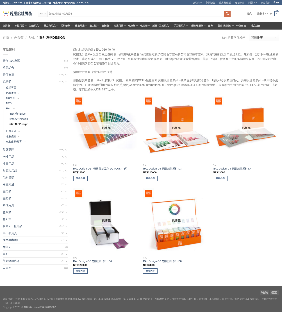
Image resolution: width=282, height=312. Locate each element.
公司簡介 (197, 2)
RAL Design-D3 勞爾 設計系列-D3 (162, 168)
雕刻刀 (7, 247)
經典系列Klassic (19, 118)
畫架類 (106, 25)
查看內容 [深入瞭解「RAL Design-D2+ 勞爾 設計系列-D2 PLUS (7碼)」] (80, 178)
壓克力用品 (51, 25)
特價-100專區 (11, 60)
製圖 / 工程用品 (161, 25)
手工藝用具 (181, 25)
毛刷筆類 (66, 25)
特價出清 (242, 25)
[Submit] (227, 14)
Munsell (10, 98)
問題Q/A (252, 2)
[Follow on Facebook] (274, 2)
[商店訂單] (264, 37)
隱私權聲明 (225, 2)
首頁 (6, 37)
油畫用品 (35, 25)
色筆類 (133, 25)
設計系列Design (19, 124)
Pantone (11, 92)
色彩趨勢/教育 (14, 141)
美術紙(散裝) (226, 25)
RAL (31, 37)
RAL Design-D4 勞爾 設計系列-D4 (232, 168)
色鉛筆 (145, 25)
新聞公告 (210, 2)
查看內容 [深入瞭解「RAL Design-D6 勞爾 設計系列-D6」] (80, 271)
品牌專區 (8, 149)
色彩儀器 (11, 136)
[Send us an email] (277, 2)
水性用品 (21, 25)
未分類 (7, 267)
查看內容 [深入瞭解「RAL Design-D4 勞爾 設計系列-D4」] (220, 178)
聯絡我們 (265, 2)
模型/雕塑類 (198, 25)
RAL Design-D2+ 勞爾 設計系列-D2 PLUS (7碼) (100, 168)
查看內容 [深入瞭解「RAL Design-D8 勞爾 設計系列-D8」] (150, 271)
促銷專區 (11, 87)
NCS (9, 103)
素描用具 (120, 25)
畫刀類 (94, 25)
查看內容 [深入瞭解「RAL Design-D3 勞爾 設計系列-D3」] (150, 178)
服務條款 (239, 2)
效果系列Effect (18, 113)
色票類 (7, 25)
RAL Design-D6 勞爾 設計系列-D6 (92, 261)
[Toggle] (66, 74)
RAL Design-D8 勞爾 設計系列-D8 (162, 261)
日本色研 (11, 131)
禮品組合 (255, 25)
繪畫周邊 (81, 25)
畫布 (211, 25)
